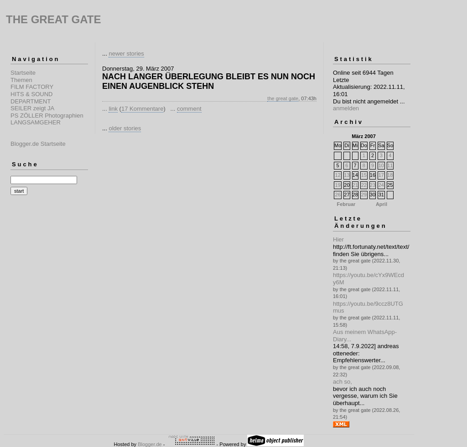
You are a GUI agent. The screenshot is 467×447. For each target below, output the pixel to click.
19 (338, 185)
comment (189, 108)
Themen (21, 80)
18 (390, 175)
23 (372, 185)
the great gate (282, 98)
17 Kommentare (142, 108)
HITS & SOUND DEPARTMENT (31, 98)
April (381, 204)
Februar (346, 204)
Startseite (23, 72)
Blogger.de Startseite (38, 143)
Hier (338, 239)
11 (390, 165)
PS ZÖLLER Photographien (46, 115)
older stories (125, 128)
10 (381, 165)
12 (338, 175)
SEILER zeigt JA (32, 108)
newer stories (126, 53)
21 (355, 185)
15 (364, 175)
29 (364, 194)
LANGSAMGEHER (35, 122)
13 (346, 175)
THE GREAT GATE (53, 19)
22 (364, 185)
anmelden (346, 108)
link (113, 108)
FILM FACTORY (31, 86)
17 (381, 175)
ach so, (342, 381)
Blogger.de (150, 444)
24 (381, 185)
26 (338, 194)
